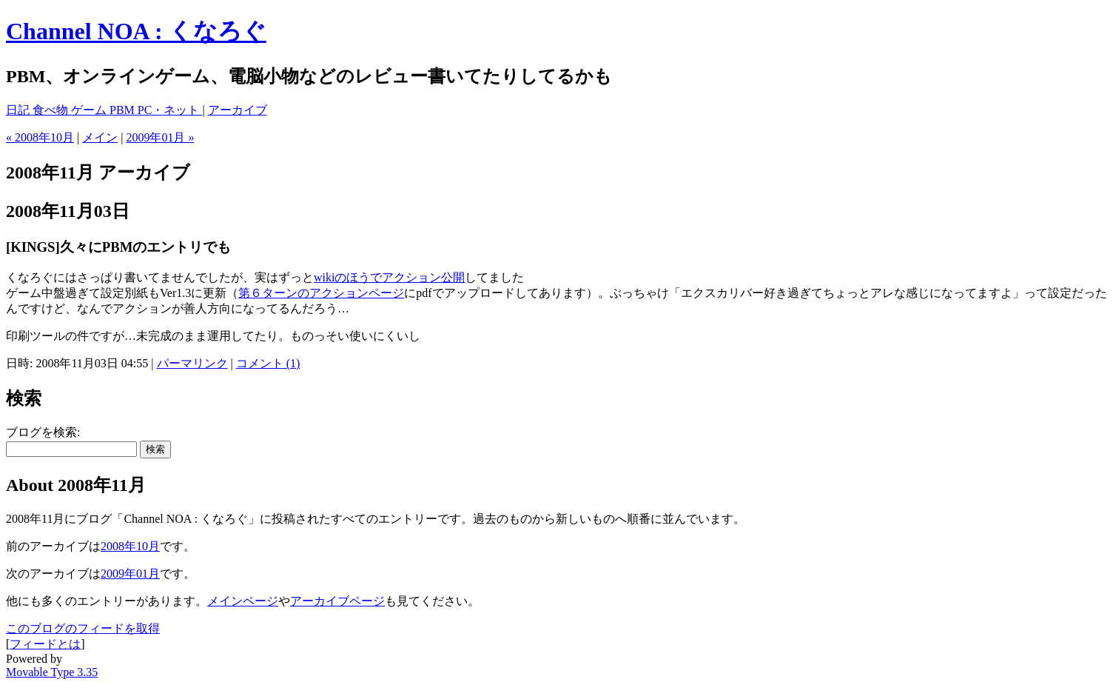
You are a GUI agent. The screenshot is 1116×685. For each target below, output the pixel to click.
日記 (19, 110)
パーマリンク (192, 363)
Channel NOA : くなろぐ (136, 31)
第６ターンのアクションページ (321, 293)
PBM (124, 110)
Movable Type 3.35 (52, 672)
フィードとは (45, 644)
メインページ (242, 601)
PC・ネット (170, 110)
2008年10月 (130, 546)
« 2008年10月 (40, 137)
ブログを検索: (43, 432)
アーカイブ (237, 110)
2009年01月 (130, 573)
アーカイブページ (337, 601)
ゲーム (90, 110)
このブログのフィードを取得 (83, 628)
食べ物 (52, 110)
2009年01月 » (160, 137)
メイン (100, 137)
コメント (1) (268, 363)
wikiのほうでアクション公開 (389, 277)
